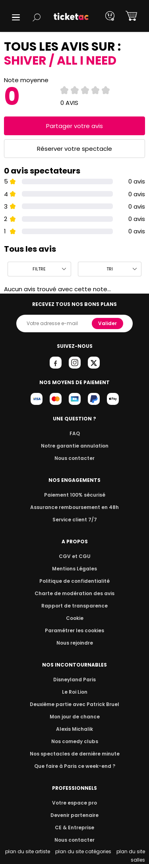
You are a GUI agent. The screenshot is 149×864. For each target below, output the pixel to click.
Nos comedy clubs (74, 741)
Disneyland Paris (74, 679)
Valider (108, 323)
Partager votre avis (74, 126)
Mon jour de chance (74, 716)
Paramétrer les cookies (75, 630)
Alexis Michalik (75, 729)
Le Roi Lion (74, 691)
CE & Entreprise (74, 827)
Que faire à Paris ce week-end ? (75, 766)
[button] (16, 17)
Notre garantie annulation (74, 445)
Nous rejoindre (74, 642)
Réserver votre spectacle (74, 148)
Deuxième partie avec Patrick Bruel (74, 704)
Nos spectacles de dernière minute (75, 753)
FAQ (74, 433)
